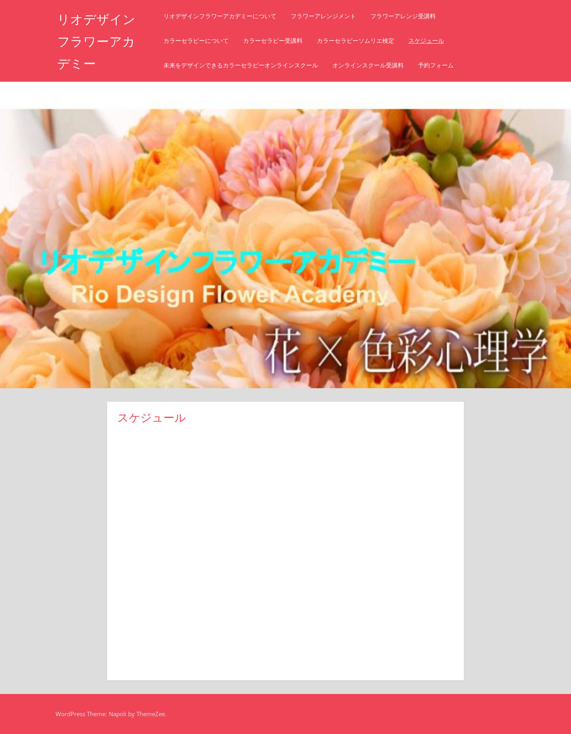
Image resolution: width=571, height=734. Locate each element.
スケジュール (426, 40)
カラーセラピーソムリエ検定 (355, 40)
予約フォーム (436, 65)
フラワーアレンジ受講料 (403, 16)
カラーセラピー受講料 (273, 40)
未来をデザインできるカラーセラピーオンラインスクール (240, 65)
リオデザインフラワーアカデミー (96, 41)
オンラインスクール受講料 (368, 65)
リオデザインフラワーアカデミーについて (219, 16)
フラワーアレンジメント (323, 16)
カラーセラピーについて (196, 40)
